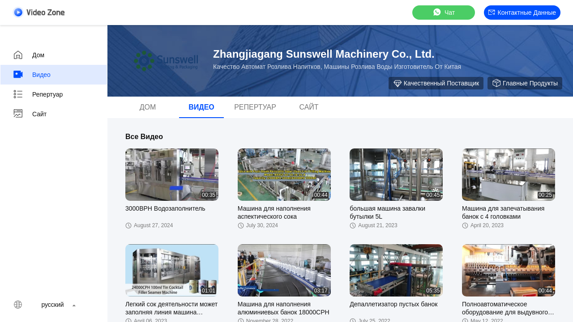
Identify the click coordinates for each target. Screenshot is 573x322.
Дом (28, 55)
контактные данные (522, 12)
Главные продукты (525, 83)
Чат (443, 12)
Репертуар (38, 94)
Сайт (30, 114)
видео (32, 74)
